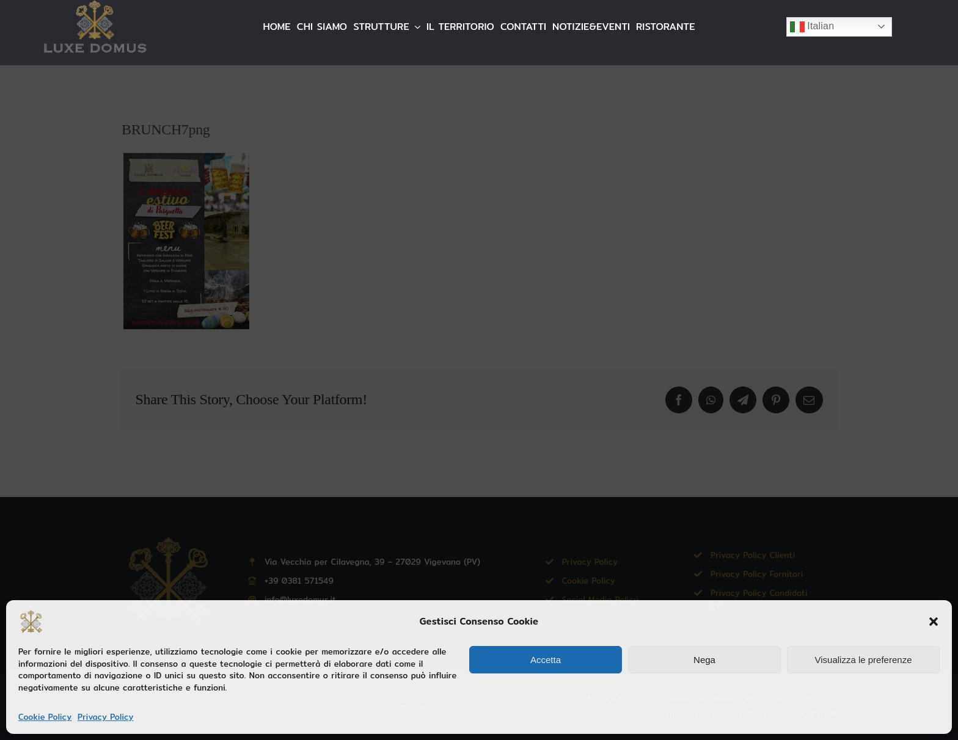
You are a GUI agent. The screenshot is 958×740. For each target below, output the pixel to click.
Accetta (545, 660)
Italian (812, 27)
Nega (704, 660)
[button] (933, 621)
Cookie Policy (44, 717)
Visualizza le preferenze (863, 660)
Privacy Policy (105, 717)
